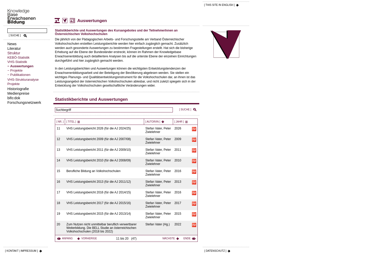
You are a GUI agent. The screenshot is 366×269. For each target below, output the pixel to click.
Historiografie (18, 89)
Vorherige (89, 238)
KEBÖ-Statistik (18, 57)
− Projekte (15, 70)
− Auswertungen (20, 66)
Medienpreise (18, 93)
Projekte (13, 84)
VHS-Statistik (17, 62)
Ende (187, 238)
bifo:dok (13, 98)
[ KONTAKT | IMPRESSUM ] (21, 250)
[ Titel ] (71, 121)
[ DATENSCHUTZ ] (215, 250)
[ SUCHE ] (15, 35)
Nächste (168, 238)
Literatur (14, 48)
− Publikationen (18, 75)
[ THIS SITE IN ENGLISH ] (219, 5)
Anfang (67, 238)
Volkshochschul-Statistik (65, 20)
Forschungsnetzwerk (24, 102)
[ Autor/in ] (152, 121)
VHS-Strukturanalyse (23, 79)
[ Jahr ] (179, 121)
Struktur (13, 53)
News (12, 44)
